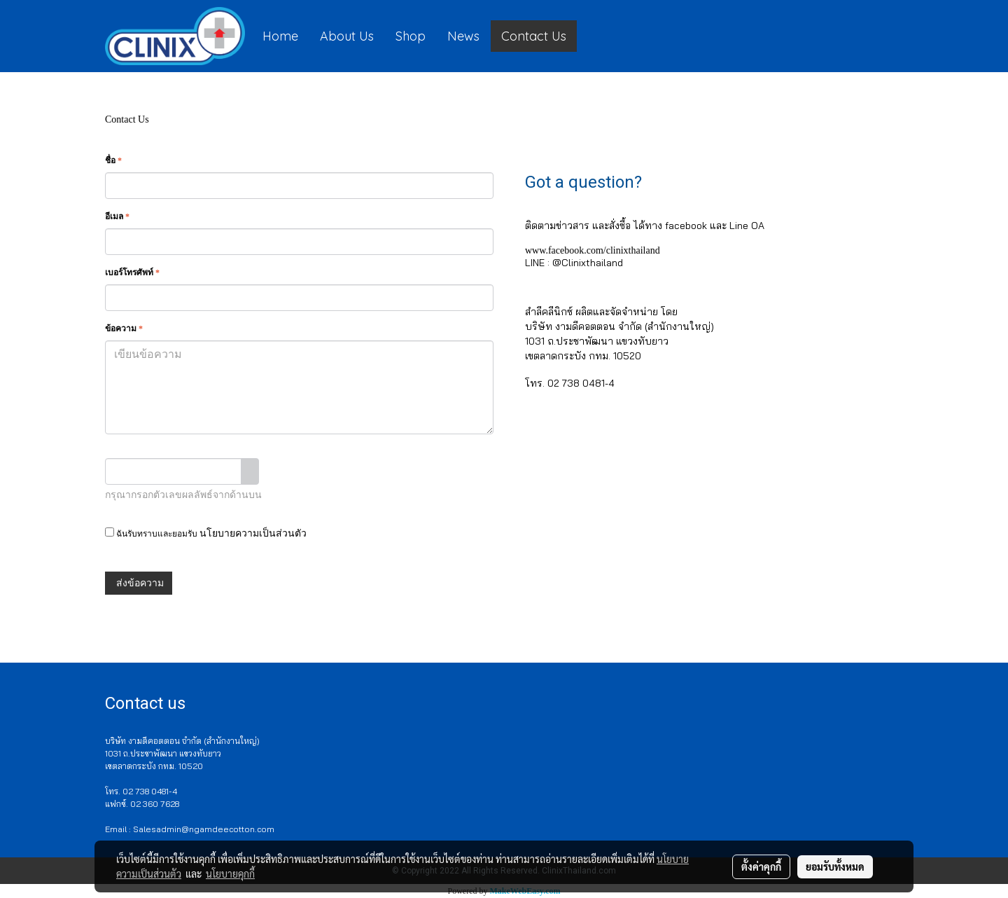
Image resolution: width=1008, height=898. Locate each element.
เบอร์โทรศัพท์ (132, 272)
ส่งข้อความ (138, 583)
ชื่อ (113, 160)
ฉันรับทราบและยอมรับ (206, 533)
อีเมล (117, 216)
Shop (411, 36)
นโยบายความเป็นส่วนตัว (253, 533)
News (463, 36)
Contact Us (533, 36)
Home (280, 36)
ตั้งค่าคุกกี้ (761, 866)
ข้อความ (124, 328)
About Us (347, 36)
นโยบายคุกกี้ (230, 873)
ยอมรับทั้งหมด (835, 866)
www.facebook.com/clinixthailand (592, 250)
